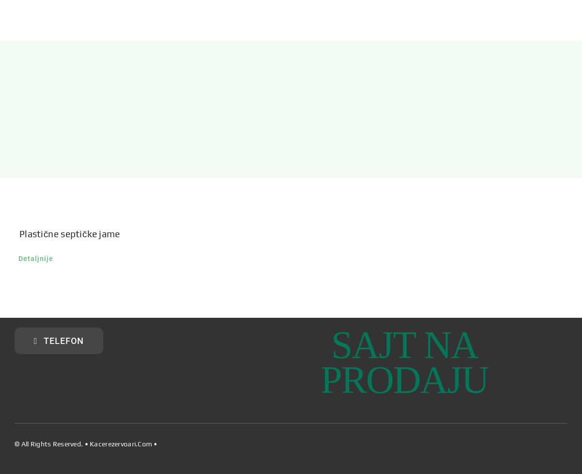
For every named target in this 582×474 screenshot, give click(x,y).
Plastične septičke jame (69, 234)
